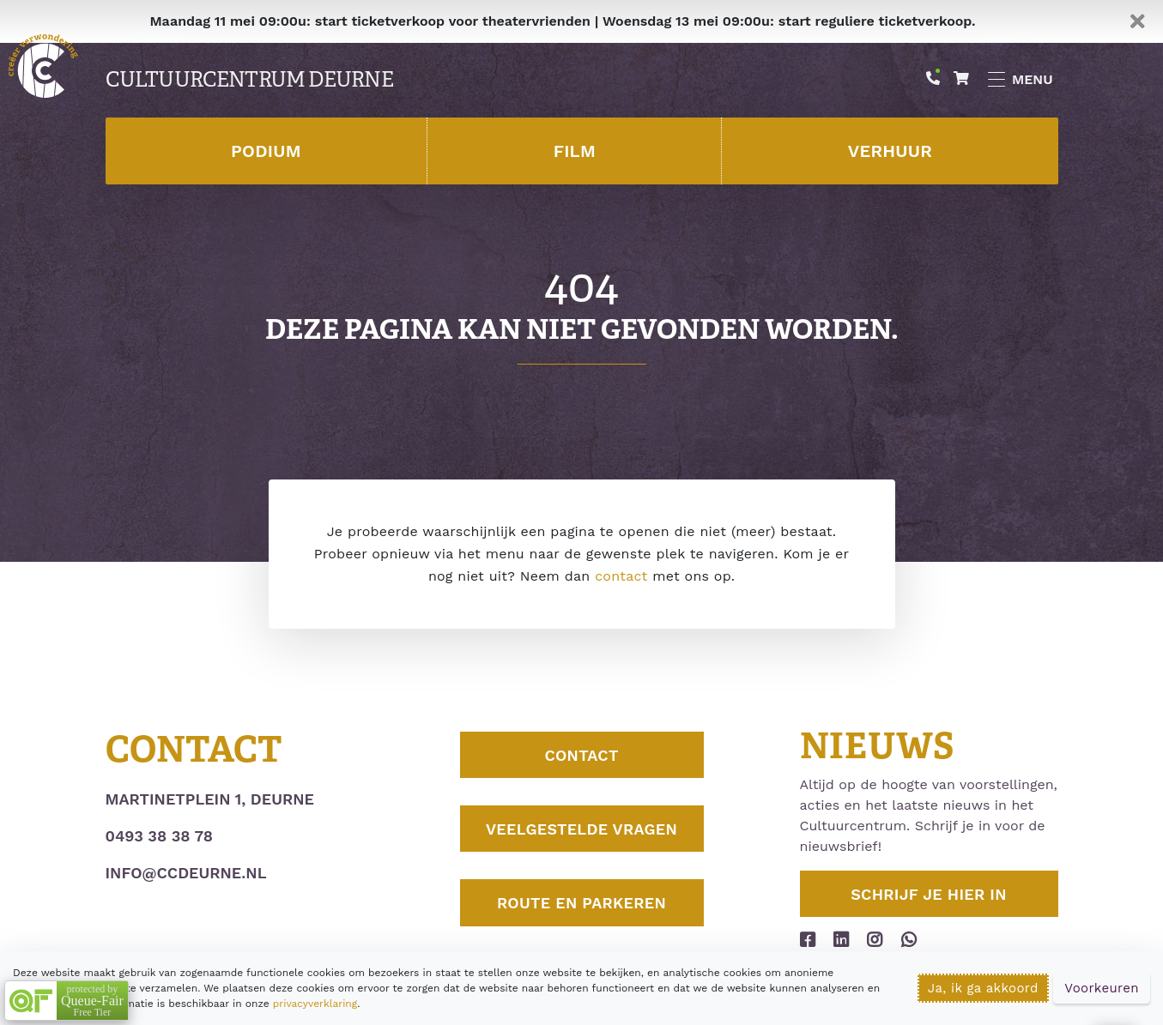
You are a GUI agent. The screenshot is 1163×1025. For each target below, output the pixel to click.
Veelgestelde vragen (581, 829)
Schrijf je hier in (929, 894)
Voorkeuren (1101, 988)
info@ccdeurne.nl (186, 873)
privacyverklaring (315, 1004)
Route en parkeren (581, 903)
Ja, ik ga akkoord (983, 988)
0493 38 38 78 (159, 836)
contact (621, 576)
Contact (581, 755)
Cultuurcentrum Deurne (249, 79)
